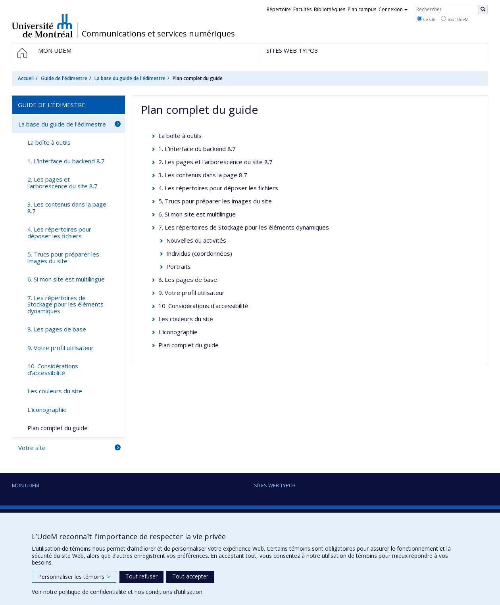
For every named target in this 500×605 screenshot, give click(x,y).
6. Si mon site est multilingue (197, 214)
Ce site (426, 19)
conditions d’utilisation (174, 591)
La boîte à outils (180, 136)
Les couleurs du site (185, 319)
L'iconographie (178, 332)
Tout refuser (141, 576)
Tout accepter (190, 576)
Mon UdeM (25, 485)
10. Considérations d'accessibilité (203, 306)
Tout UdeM (455, 19)
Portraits (178, 266)
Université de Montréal (42, 26)
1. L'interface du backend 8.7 (197, 149)
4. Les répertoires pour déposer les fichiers (218, 188)
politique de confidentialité (92, 591)
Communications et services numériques (158, 34)
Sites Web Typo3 (275, 485)
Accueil (26, 78)
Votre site (32, 448)
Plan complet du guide (188, 345)
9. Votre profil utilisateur (191, 293)
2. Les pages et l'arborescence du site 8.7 (215, 162)
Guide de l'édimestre (64, 78)
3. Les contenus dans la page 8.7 (202, 175)
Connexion (393, 9)
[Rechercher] (483, 9)
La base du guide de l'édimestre (129, 78)
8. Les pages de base (187, 279)
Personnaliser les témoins (74, 576)
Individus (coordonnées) (199, 253)
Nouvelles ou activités (196, 240)
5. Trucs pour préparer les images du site (215, 201)
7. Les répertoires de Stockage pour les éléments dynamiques (243, 227)
